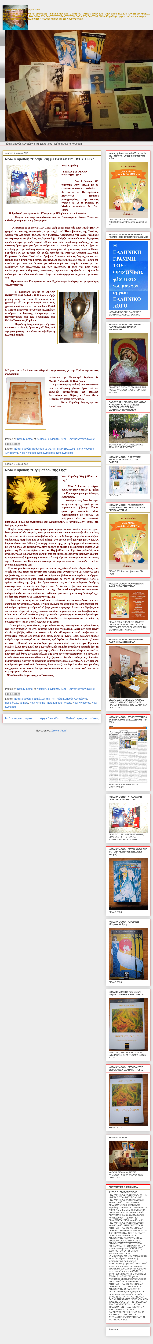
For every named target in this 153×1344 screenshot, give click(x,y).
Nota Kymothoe (46, 453)
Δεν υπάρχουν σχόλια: (82, 439)
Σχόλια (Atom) (59, 730)
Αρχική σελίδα (49, 718)
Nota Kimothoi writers (59, 702)
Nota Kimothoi (28, 453)
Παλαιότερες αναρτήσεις (82, 718)
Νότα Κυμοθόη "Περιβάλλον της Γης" (36, 470)
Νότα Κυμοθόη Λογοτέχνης (72, 698)
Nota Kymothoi (64, 453)
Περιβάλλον (11, 702)
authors (24, 702)
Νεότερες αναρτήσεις (19, 718)
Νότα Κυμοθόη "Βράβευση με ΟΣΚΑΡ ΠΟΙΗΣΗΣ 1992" (49, 159)
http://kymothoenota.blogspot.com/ (21, 9)
